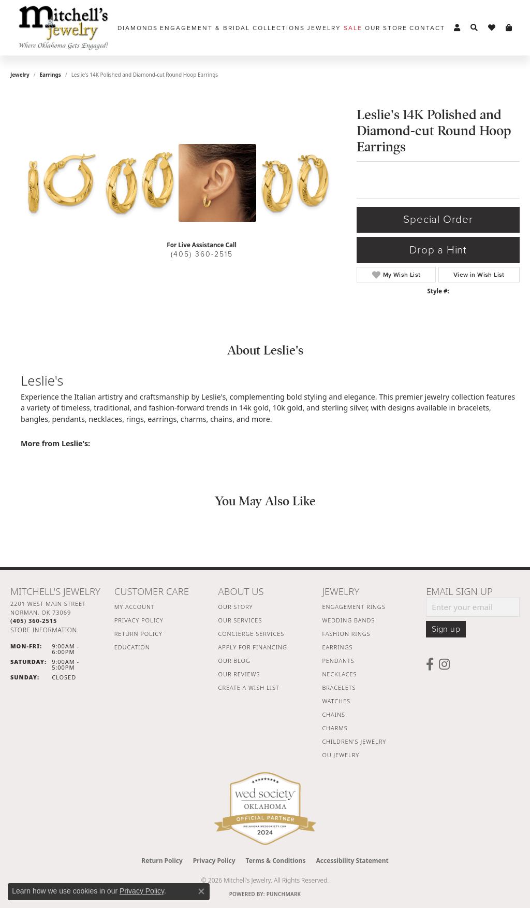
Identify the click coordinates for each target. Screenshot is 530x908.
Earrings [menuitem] (337, 647)
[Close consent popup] (201, 891)
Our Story (235, 607)
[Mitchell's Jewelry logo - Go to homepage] (63, 27)
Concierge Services (251, 633)
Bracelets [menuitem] (339, 687)
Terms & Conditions (276, 860)
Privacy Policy (139, 620)
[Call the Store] (33, 621)
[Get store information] (43, 630)
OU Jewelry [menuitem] (340, 755)
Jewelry (324, 28)
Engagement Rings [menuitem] (353, 607)
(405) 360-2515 (202, 254)
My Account (134, 607)
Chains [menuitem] (333, 714)
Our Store (386, 28)
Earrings (50, 74)
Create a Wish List (248, 687)
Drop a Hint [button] (438, 250)
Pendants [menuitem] (338, 660)
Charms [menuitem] (334, 728)
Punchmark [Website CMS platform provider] (284, 894)
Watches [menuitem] (336, 701)
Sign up (446, 629)
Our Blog (234, 660)
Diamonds (137, 28)
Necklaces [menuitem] (339, 674)
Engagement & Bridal (205, 28)
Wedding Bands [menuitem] (348, 620)
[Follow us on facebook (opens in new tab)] (430, 664)
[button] (457, 28)
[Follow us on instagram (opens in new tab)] (444, 664)
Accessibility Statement (352, 860)
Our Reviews (239, 674)
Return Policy (138, 633)
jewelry (20, 74)
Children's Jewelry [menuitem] (354, 741)
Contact (427, 28)
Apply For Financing (252, 647)
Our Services (240, 620)
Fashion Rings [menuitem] (346, 633)
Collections (279, 28)
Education (132, 647)
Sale (353, 28)
